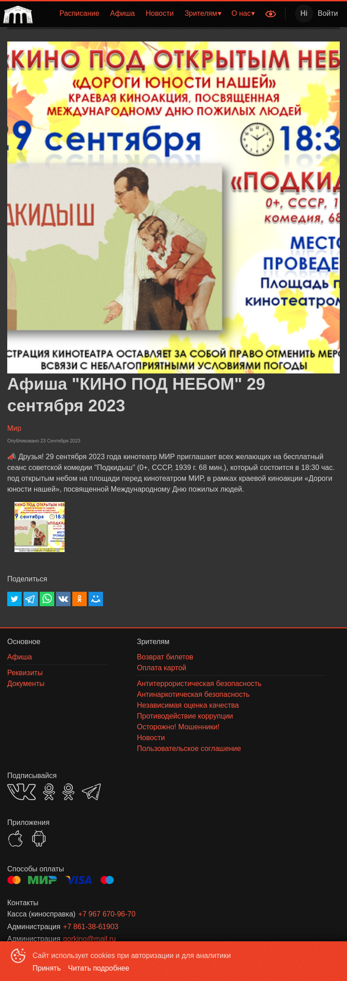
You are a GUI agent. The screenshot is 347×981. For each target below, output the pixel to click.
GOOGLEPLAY (39, 838)
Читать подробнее (99, 968)
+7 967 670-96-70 (107, 914)
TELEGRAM (91, 791)
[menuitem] (79, 13)
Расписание (79, 13)
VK (21, 791)
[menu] (148, 13)
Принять (47, 968)
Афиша (122, 13)
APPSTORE (15, 838)
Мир (14, 428)
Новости (160, 13)
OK (49, 791)
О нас (241, 13)
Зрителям (200, 13)
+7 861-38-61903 (90, 926)
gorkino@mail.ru (89, 939)
